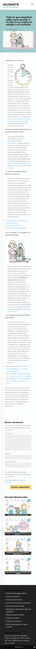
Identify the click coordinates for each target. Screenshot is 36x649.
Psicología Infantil (12, 29)
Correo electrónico (11, 462)
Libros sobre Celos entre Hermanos (18, 603)
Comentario (9, 433)
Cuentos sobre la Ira (13, 596)
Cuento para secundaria (13, 225)
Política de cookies (12, 618)
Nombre (8, 453)
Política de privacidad (13, 621)
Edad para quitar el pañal (15, 615)
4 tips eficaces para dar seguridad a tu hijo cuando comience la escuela (17, 368)
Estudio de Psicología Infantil (16, 593)
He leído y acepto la (15, 481)
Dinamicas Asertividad (14, 600)
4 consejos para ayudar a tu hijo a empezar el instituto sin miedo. (18, 381)
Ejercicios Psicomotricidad (15, 606)
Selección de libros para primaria (16, 228)
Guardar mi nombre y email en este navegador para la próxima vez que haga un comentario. (17, 474)
